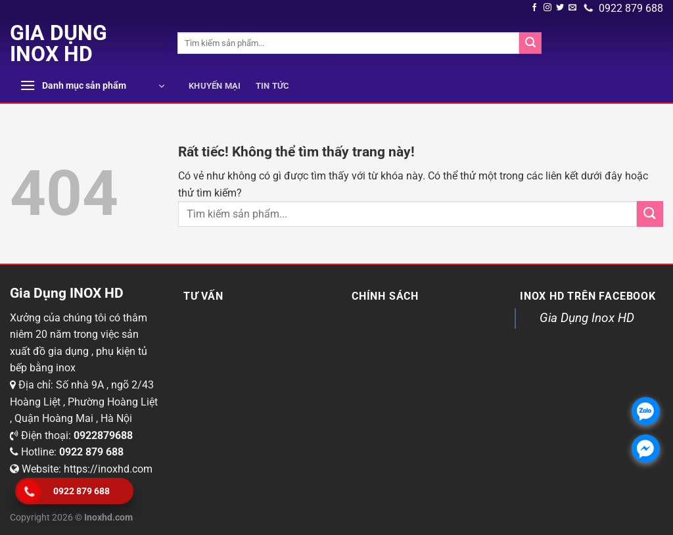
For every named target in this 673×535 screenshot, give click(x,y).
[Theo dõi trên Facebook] (534, 7)
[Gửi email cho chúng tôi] (572, 7)
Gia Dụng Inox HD (587, 317)
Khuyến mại (215, 86)
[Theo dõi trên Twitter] (560, 7)
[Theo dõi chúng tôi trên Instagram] (547, 7)
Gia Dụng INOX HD (58, 43)
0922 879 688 (623, 8)
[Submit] (530, 43)
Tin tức (273, 86)
